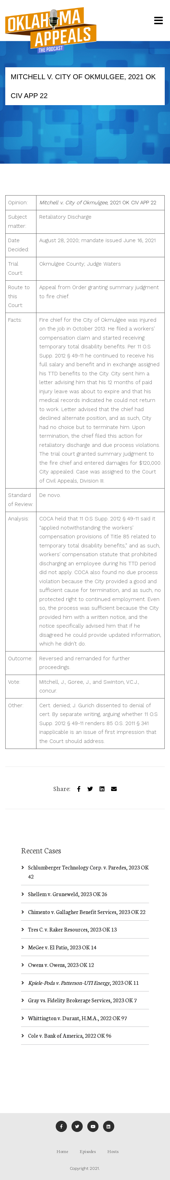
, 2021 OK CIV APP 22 (97, 202)
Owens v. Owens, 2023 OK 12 (61, 964)
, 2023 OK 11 (83, 982)
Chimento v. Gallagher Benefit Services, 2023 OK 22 (86, 911)
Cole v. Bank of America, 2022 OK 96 (69, 1035)
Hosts (113, 1151)
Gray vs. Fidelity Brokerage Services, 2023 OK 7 (82, 1000)
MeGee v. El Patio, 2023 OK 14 (62, 947)
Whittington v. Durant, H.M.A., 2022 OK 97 (77, 1018)
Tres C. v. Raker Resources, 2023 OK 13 (72, 929)
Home (62, 1151)
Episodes (88, 1151)
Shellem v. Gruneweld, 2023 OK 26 (67, 894)
